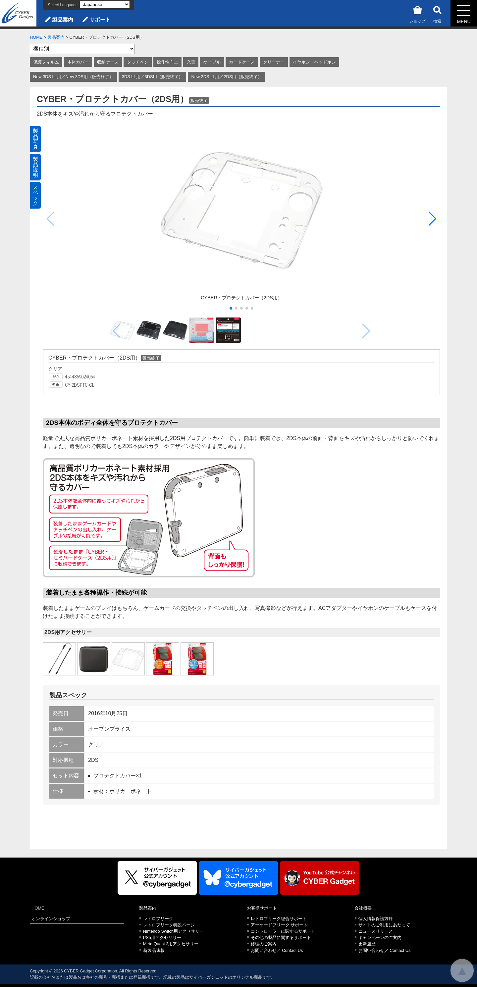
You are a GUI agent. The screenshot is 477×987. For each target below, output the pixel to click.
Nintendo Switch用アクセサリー (173, 931)
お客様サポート (262, 908)
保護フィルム (46, 62)
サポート (100, 20)
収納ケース (108, 62)
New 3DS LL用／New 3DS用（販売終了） (73, 76)
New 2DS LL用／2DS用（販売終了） (226, 76)
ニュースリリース (375, 931)
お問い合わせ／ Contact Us (277, 950)
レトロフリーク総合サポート (279, 918)
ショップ (417, 13)
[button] (432, 219)
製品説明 (35, 167)
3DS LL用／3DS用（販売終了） (152, 76)
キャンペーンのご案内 (379, 937)
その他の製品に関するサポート (281, 937)
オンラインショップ (50, 918)
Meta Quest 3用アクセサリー (171, 943)
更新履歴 (367, 943)
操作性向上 (167, 62)
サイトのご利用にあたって (384, 924)
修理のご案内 (264, 943)
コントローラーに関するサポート (283, 931)
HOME (36, 37)
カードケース (242, 62)
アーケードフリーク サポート (279, 924)
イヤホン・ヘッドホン (314, 62)
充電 (190, 62)
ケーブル (212, 62)
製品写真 (35, 139)
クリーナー (274, 62)
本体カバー (78, 62)
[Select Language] (105, 4)
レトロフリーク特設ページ (169, 924)
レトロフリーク (158, 918)
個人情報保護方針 (375, 918)
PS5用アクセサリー (162, 937)
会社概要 (363, 908)
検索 (437, 13)
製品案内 (62, 20)
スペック (35, 195)
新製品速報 (154, 950)
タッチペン (137, 62)
